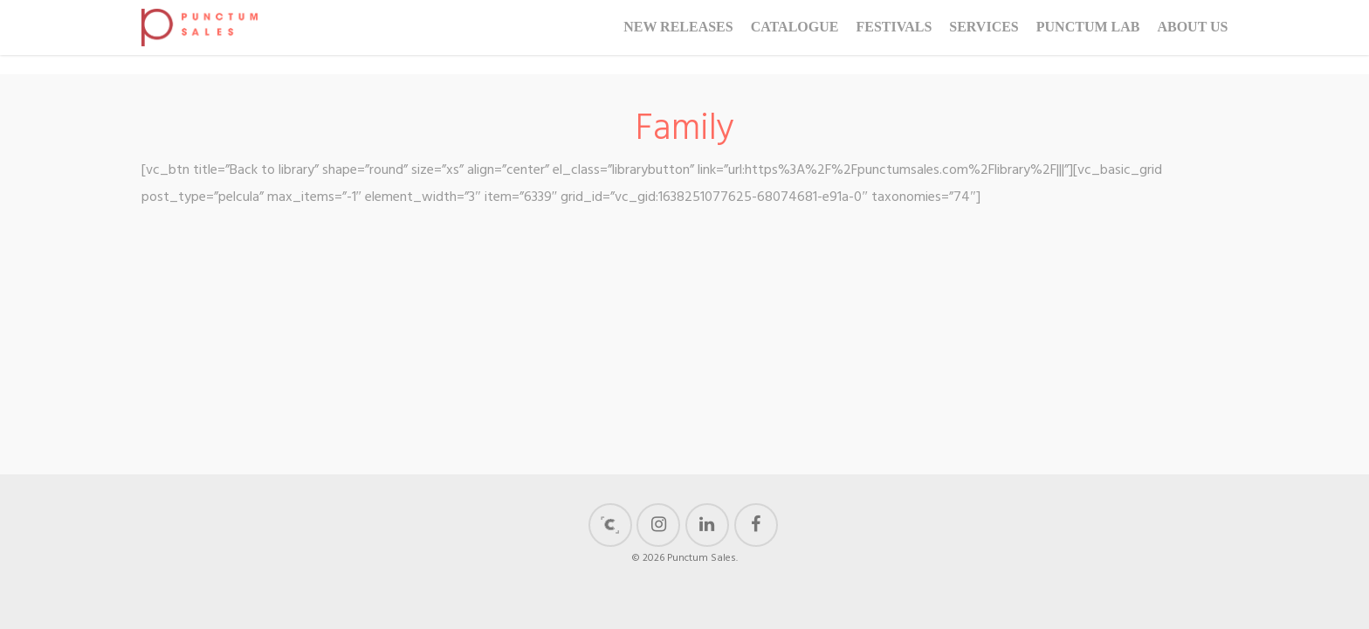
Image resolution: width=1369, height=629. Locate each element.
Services (983, 38)
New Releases (678, 38)
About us (1192, 38)
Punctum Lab (1088, 38)
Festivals (894, 38)
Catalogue (795, 38)
